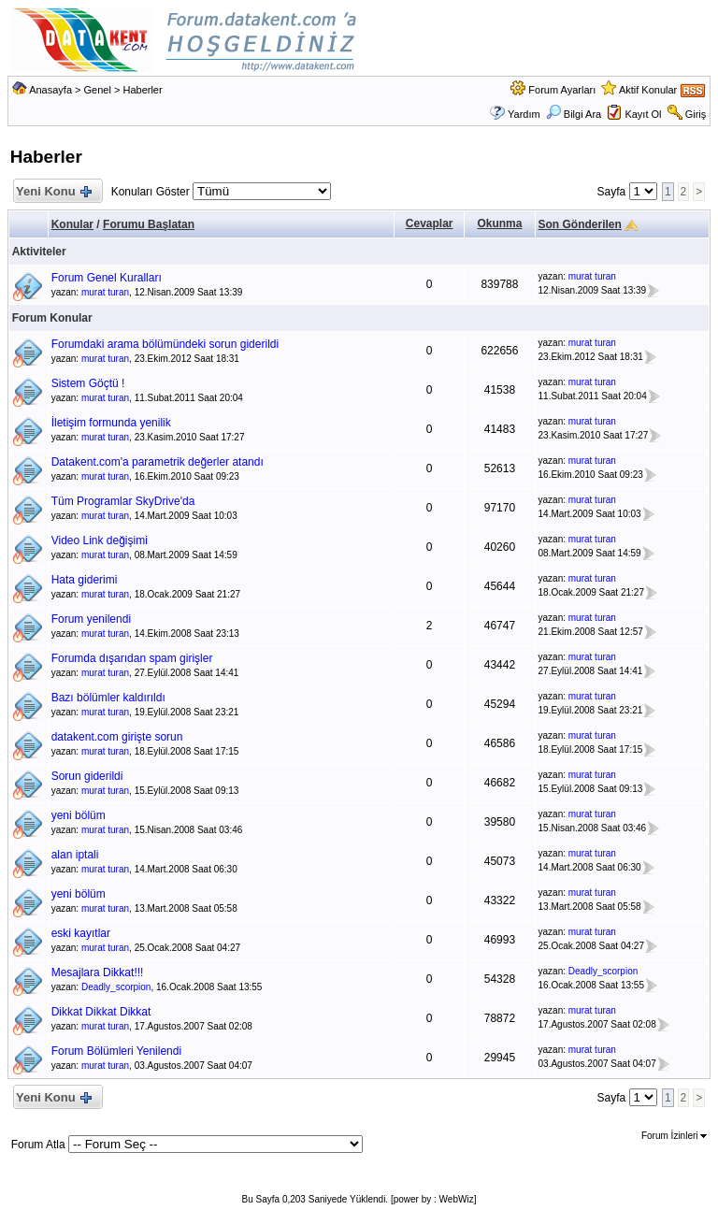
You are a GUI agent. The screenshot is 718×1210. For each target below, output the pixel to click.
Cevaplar (429, 223)
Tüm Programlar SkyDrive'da (123, 501)
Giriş (696, 114)
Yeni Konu (53, 192)
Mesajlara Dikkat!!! (97, 972)
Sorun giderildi (87, 776)
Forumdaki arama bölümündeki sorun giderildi (165, 344)
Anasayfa (50, 89)
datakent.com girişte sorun (117, 736)
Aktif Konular (648, 89)
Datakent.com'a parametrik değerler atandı (157, 461)
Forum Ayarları (562, 89)
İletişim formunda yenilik (111, 422)
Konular (72, 224)
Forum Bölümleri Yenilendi (116, 1051)
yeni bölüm (78, 815)
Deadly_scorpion (116, 987)
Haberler (142, 89)
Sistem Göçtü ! (88, 383)
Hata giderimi (84, 579)
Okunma (499, 223)
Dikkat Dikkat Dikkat (101, 1011)
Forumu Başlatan (148, 224)
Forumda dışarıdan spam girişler (132, 658)
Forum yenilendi (91, 619)
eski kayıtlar (80, 933)
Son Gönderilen (580, 224)
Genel (97, 89)
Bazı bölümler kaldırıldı (108, 697)
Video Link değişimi (99, 540)
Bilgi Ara (573, 114)
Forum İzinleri (674, 1136)
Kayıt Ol (643, 114)
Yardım (524, 114)
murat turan (105, 292)
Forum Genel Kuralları (106, 277)
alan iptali (75, 854)
